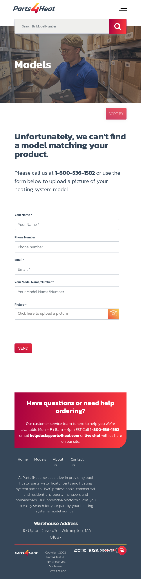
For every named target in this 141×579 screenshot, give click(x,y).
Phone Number (24, 237)
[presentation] (47, 331)
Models (40, 459)
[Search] (118, 26)
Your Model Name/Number (33, 282)
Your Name (22, 215)
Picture (19, 304)
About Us (58, 462)
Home (23, 459)
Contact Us (77, 462)
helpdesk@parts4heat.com (54, 435)
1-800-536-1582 (75, 173)
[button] (116, 114)
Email (18, 259)
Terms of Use (57, 571)
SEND (23, 348)
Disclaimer (56, 566)
